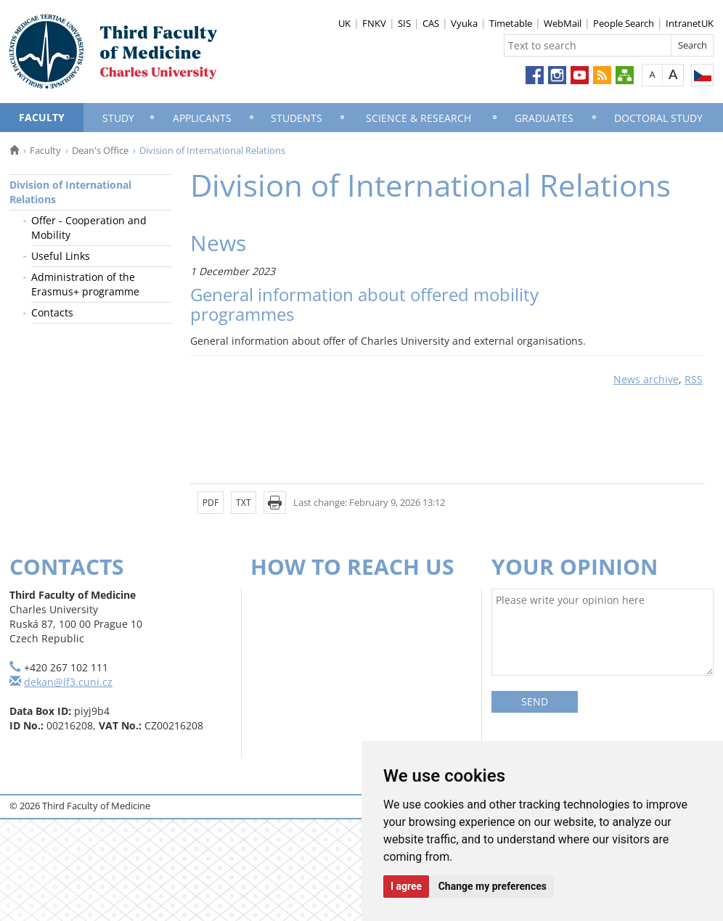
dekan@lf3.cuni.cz (68, 682)
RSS (694, 379)
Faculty (42, 117)
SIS (404, 23)
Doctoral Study (658, 118)
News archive (646, 379)
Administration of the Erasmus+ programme (85, 284)
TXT (243, 502)
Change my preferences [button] (492, 886)
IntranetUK (690, 23)
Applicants (202, 118)
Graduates (544, 118)
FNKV (374, 23)
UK (344, 23)
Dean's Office (100, 150)
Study (118, 118)
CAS (430, 23)
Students (296, 118)
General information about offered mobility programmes (364, 304)
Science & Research (418, 118)
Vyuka (464, 23)
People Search (623, 23)
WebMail (562, 23)
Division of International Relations (70, 192)
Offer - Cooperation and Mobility (89, 227)
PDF (210, 502)
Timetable (510, 23)
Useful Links (60, 256)
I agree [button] (406, 886)
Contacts (52, 312)
